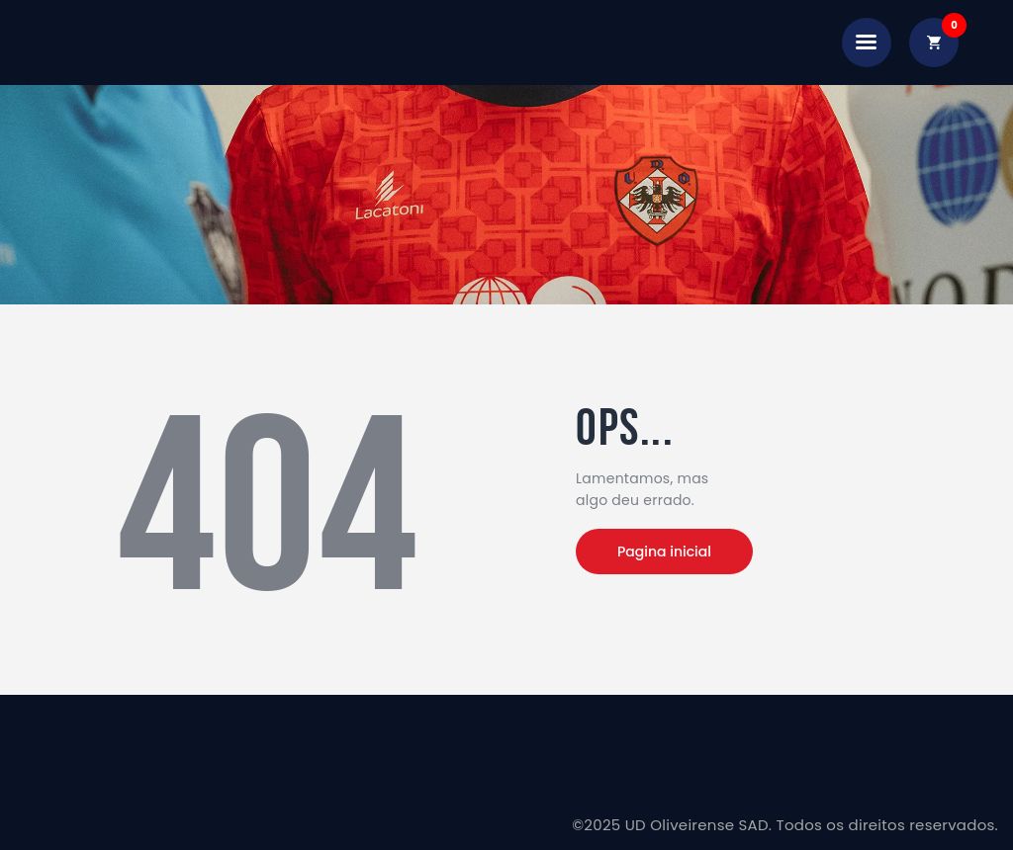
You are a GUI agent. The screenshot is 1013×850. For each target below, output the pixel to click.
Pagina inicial (664, 551)
